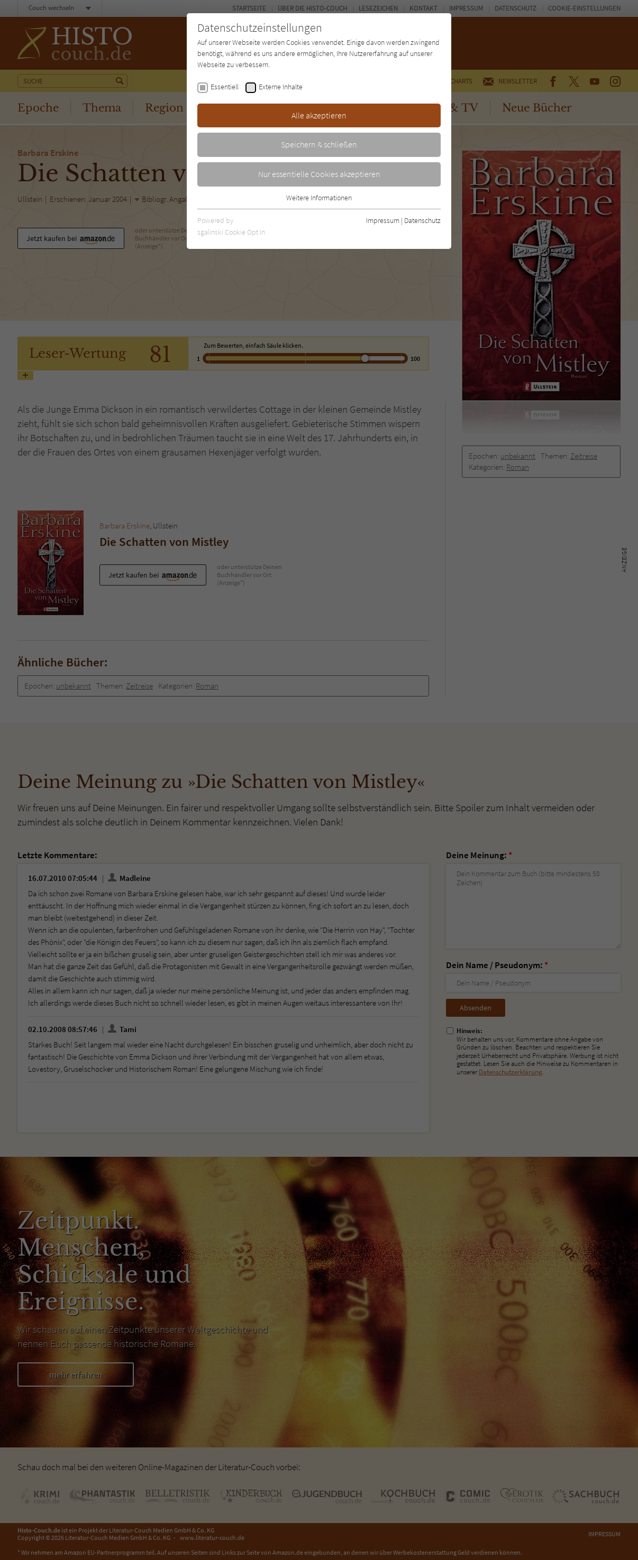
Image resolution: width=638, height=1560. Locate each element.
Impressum (382, 220)
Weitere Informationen (319, 197)
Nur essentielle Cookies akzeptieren (319, 174)
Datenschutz (422, 220)
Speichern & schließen (319, 144)
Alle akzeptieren (319, 115)
